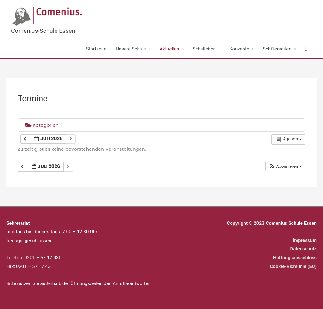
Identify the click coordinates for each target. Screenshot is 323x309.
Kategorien (44, 125)
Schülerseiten (277, 49)
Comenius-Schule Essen (43, 30)
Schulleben (204, 49)
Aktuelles (169, 49)
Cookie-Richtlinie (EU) (293, 266)
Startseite (96, 49)
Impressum (305, 240)
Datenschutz (303, 249)
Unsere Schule (131, 49)
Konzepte (239, 49)
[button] (306, 49)
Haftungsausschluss (295, 257)
